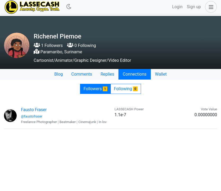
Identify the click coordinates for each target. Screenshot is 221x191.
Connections (134, 74)
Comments (81, 74)
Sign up (194, 6)
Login (177, 6)
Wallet (161, 74)
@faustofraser (31, 116)
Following (126, 88)
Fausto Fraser (34, 109)
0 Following (81, 45)
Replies (107, 74)
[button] (210, 7)
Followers (95, 88)
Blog (58, 74)
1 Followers (48, 45)
